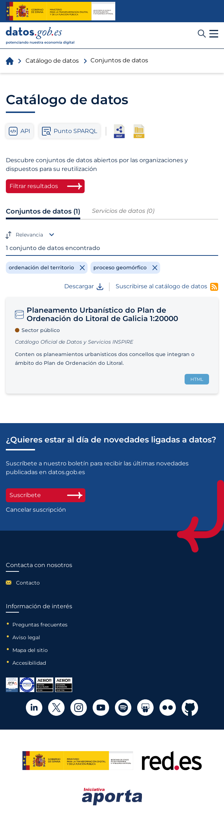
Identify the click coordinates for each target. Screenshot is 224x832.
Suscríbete (45, 495)
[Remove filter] (47, 267)
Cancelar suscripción (36, 510)
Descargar (83, 286)
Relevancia (29, 234)
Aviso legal (26, 637)
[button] (213, 34)
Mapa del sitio (30, 650)
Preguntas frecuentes (39, 624)
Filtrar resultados (33, 186)
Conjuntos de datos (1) (43, 211)
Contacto (28, 582)
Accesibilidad (29, 663)
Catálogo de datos (52, 60)
